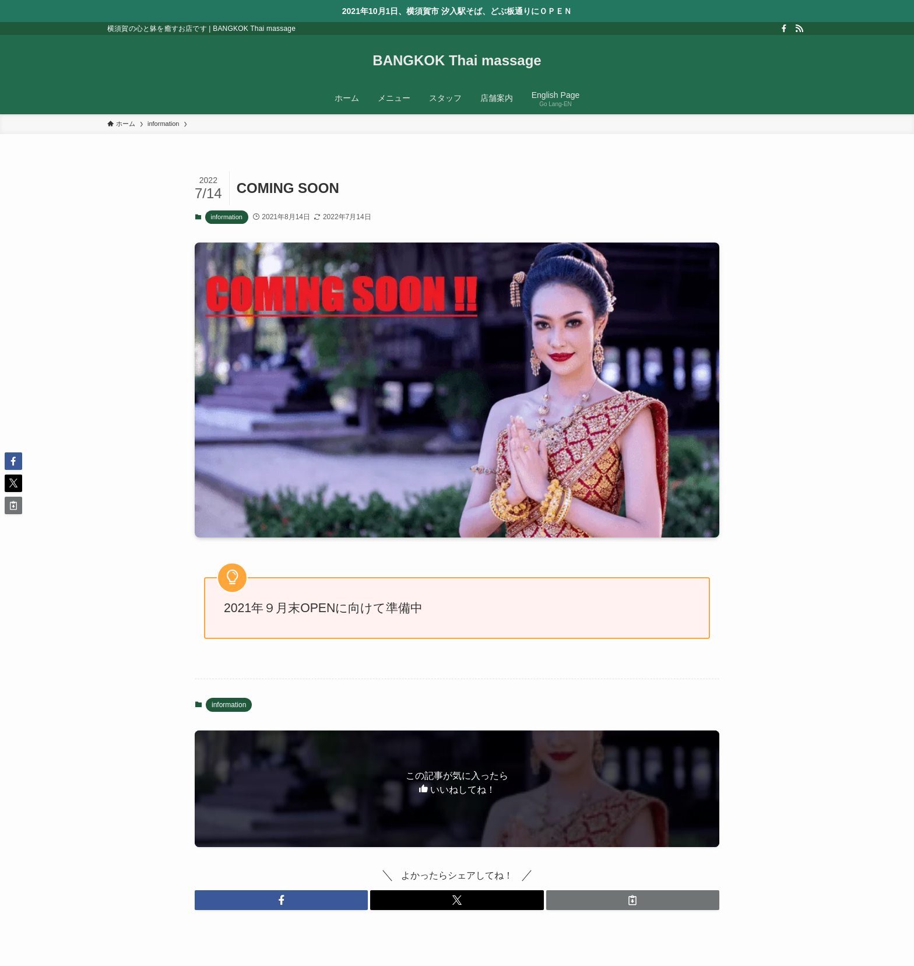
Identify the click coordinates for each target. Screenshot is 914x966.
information (226, 216)
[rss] (799, 28)
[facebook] (784, 28)
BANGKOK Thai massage (456, 61)
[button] (281, 900)
